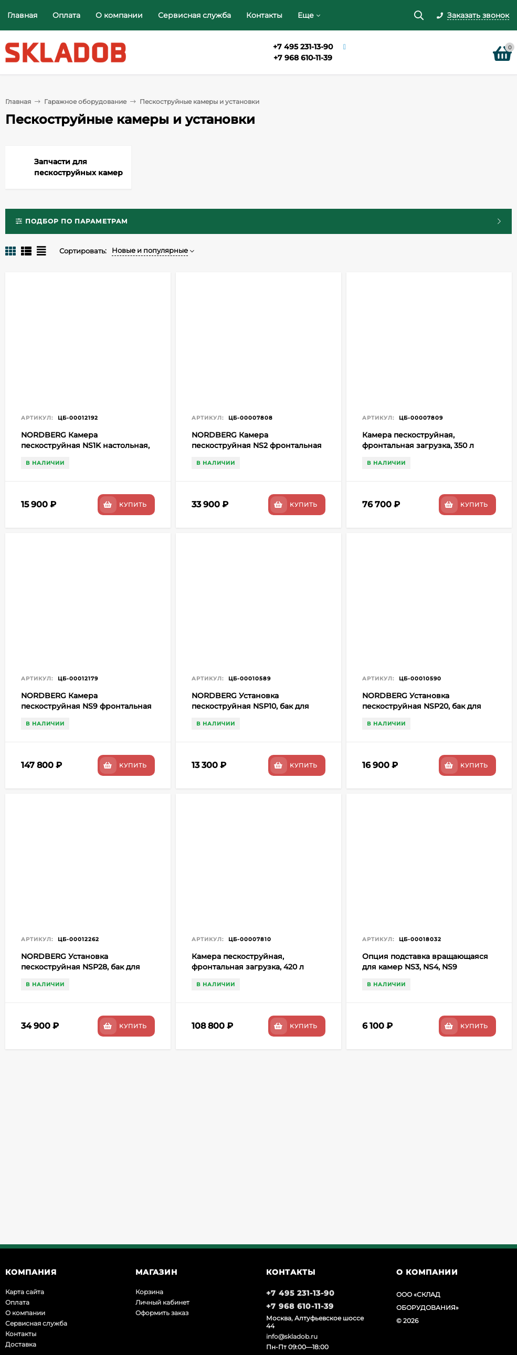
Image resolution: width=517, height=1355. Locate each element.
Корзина (149, 1292)
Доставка (20, 1344)
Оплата (66, 15)
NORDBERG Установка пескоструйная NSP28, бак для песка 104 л (80, 967)
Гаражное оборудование (85, 101)
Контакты (264, 15)
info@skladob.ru (292, 1336)
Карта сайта (24, 1292)
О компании (119, 15)
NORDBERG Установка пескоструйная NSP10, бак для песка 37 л (250, 706)
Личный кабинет (162, 1302)
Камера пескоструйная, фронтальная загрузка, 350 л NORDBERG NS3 (418, 445)
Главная (22, 15)
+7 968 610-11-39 (302, 57)
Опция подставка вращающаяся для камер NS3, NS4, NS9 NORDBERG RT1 (425, 967)
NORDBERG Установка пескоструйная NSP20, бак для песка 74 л (421, 706)
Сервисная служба (194, 15)
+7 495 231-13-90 (303, 46)
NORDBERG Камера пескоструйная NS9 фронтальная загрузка (86, 706)
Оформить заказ (161, 1313)
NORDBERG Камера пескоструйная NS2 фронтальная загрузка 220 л (257, 445)
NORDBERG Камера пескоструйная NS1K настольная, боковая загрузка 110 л (85, 445)
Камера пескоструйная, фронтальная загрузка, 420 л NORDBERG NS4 (248, 967)
